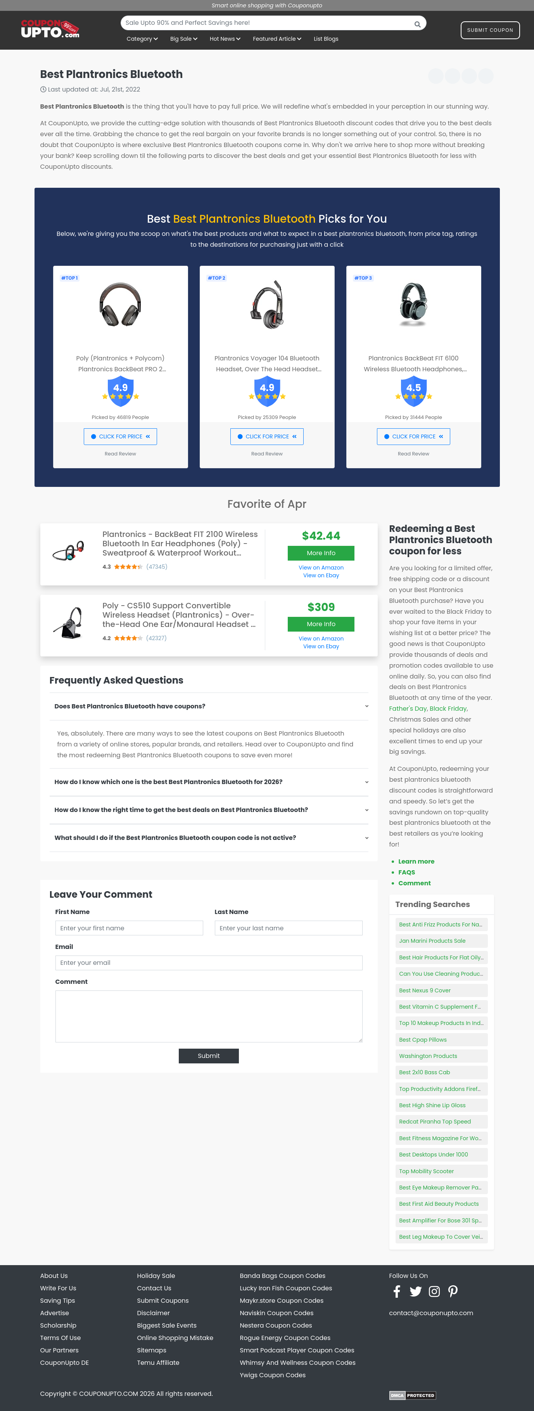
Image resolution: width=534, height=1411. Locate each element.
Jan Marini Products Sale (432, 941)
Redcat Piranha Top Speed (435, 1121)
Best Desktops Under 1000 (433, 1154)
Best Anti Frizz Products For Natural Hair (451, 924)
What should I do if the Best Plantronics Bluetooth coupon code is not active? (175, 837)
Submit (209, 1055)
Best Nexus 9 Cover (425, 990)
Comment (71, 981)
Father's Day (408, 708)
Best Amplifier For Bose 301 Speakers (448, 1220)
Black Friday (448, 708)
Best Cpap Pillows (423, 1040)
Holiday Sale (156, 1275)
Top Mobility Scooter (426, 1171)
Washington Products (428, 1056)
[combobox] (274, 23)
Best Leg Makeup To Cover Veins (442, 1237)
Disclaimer (153, 1313)
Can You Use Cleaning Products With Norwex (459, 974)
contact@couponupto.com (431, 1313)
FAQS (407, 872)
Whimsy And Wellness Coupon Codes (298, 1362)
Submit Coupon (490, 32)
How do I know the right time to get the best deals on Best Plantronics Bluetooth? (181, 809)
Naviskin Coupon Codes (277, 1313)
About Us (54, 1275)
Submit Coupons (163, 1300)
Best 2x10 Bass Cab (424, 1072)
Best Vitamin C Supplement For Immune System (464, 1007)
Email (64, 946)
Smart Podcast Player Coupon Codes (297, 1350)
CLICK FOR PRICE (120, 436)
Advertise (54, 1313)
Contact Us (154, 1288)
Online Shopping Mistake (175, 1337)
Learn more (417, 861)
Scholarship (58, 1325)
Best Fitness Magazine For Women (445, 1138)
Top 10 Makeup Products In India (442, 1023)
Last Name (232, 911)
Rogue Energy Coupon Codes (285, 1337)
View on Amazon (321, 567)
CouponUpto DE (64, 1362)
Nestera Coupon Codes (276, 1325)
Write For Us (58, 1288)
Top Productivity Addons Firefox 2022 (448, 1089)
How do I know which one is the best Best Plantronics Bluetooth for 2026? (169, 781)
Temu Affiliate (158, 1362)
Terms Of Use (60, 1337)
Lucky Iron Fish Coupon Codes (286, 1288)
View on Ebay (321, 575)
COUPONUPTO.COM (108, 1393)
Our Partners (59, 1350)
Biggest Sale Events (167, 1325)
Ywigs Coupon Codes (273, 1375)
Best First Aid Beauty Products (439, 1204)
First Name (72, 911)
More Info (321, 553)
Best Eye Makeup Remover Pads (442, 1187)
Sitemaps (152, 1350)
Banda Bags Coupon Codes (283, 1275)
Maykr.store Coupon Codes (282, 1300)
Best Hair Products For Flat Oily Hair (446, 957)
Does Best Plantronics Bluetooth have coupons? (130, 706)
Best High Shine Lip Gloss (432, 1105)
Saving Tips (57, 1300)
